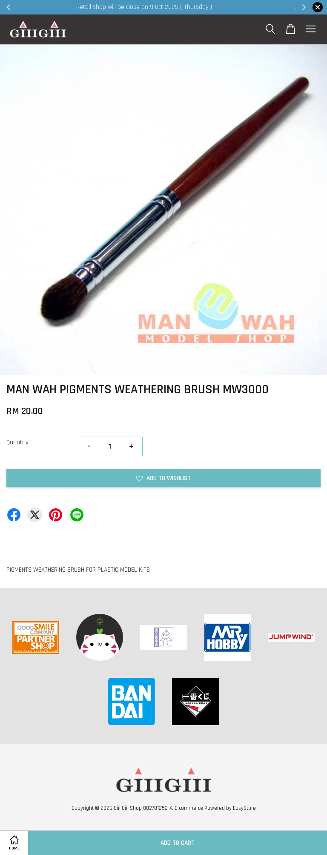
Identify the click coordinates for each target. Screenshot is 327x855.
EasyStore (244, 808)
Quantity (17, 442)
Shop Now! (267, 7)
